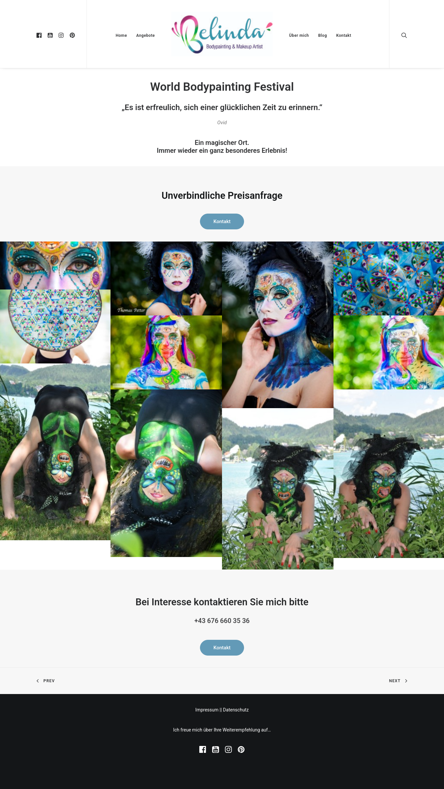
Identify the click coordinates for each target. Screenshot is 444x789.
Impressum (206, 709)
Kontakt (343, 35)
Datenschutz (236, 709)
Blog (322, 35)
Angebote (145, 35)
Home (121, 35)
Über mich (299, 35)
